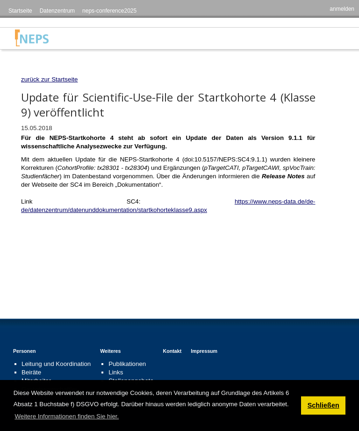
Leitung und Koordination (56, 363)
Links (115, 372)
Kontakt (172, 351)
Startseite (20, 10)
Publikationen (127, 363)
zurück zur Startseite (49, 79)
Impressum (204, 351)
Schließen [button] (323, 405)
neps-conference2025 (109, 10)
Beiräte (31, 372)
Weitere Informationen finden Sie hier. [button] (66, 416)
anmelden (342, 9)
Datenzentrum (57, 10)
